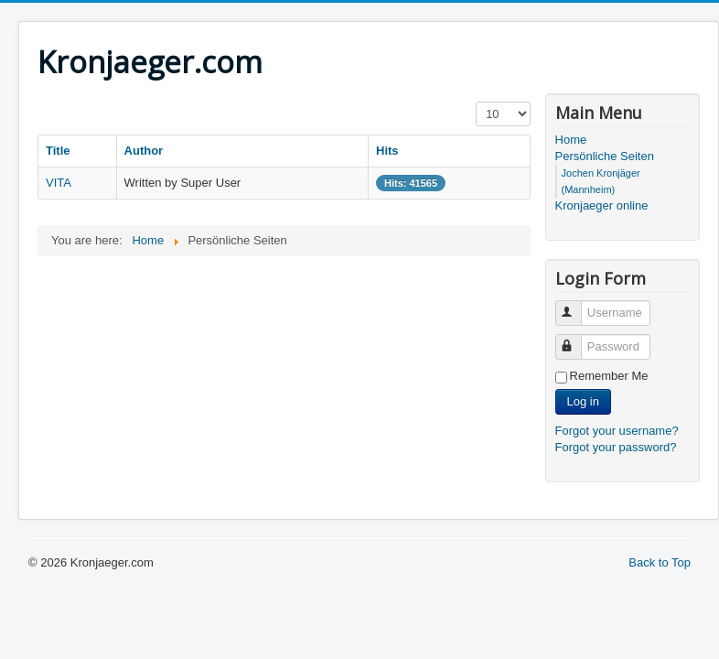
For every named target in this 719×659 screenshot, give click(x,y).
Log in (583, 401)
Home (571, 139)
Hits (387, 150)
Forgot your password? (616, 447)
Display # (476, 102)
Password (576, 339)
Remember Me (609, 376)
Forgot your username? (617, 431)
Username (576, 305)
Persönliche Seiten (604, 156)
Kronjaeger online (602, 205)
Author (144, 150)
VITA (58, 182)
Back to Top (659, 562)
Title (58, 150)
